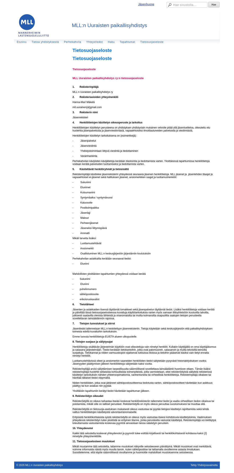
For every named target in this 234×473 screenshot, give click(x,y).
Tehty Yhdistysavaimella (204, 465)
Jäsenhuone (146, 4)
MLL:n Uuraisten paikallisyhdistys (109, 25)
